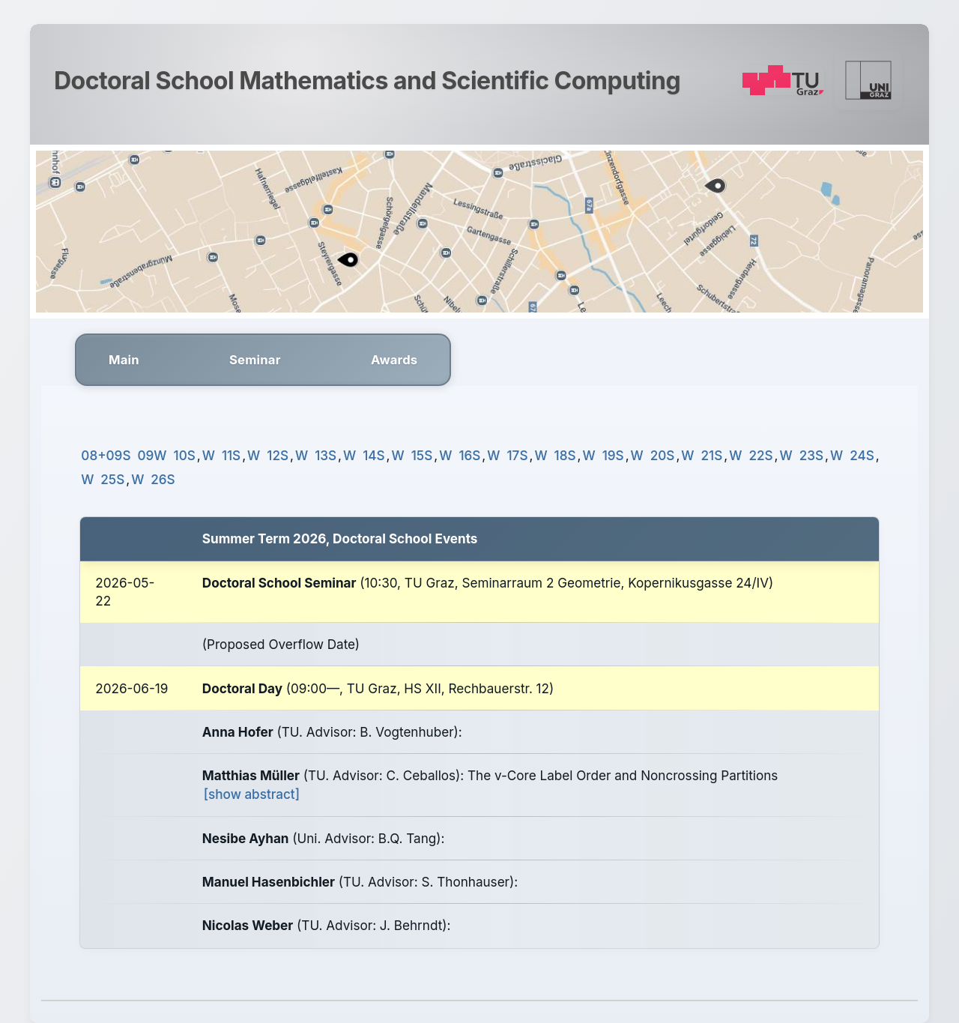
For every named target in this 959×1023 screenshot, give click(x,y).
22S (760, 455)
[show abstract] (252, 794)
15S (421, 455)
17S (517, 455)
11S (231, 455)
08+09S (105, 455)
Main (124, 359)
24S (862, 455)
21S (712, 455)
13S (325, 455)
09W (152, 455)
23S (811, 455)
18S (565, 455)
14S (373, 455)
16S (469, 455)
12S (277, 455)
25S (112, 479)
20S (662, 455)
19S (613, 455)
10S (185, 455)
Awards (394, 359)
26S (163, 479)
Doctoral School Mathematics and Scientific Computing (367, 80)
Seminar (255, 359)
